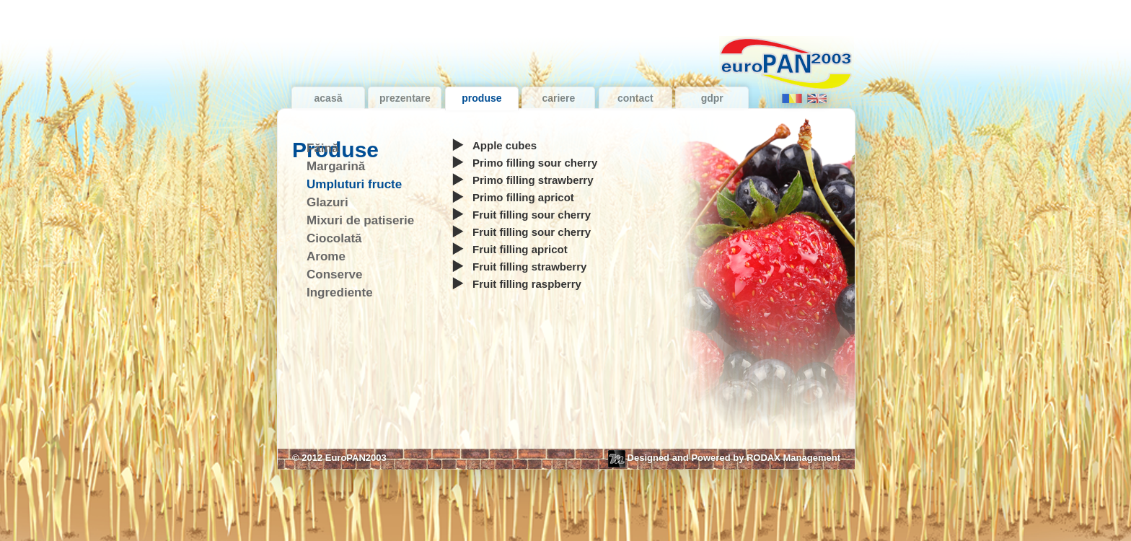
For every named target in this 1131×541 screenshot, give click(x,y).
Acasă (328, 98)
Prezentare (405, 98)
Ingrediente (340, 292)
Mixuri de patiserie (360, 220)
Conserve (334, 274)
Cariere (558, 98)
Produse (481, 98)
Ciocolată (334, 238)
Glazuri (327, 202)
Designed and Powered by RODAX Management (724, 458)
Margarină (336, 166)
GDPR (712, 98)
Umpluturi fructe (354, 184)
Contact (635, 98)
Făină (322, 148)
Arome (326, 256)
